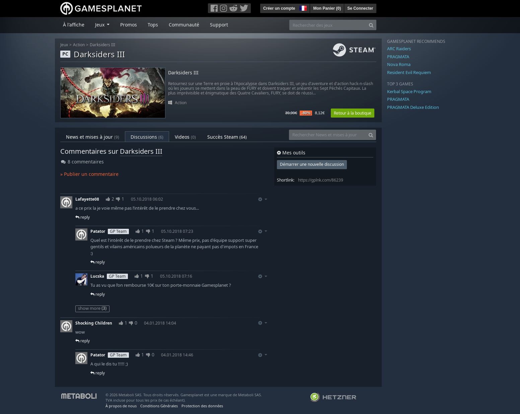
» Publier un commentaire (89, 174)
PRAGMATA (398, 57)
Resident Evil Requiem (409, 72)
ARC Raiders (399, 49)
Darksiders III (102, 44)
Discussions (147, 137)
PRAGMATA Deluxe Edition (413, 107)
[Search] (371, 25)
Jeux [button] (100, 24)
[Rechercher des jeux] (327, 25)
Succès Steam (227, 137)
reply (82, 217)
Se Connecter (360, 8)
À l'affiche (73, 24)
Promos (128, 24)
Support (219, 24)
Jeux (64, 44)
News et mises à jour (92, 137)
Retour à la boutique (352, 113)
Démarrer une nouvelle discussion (312, 164)
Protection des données (202, 405)
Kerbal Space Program (409, 91)
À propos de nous (121, 405)
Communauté (184, 24)
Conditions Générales (159, 405)
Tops (153, 24)
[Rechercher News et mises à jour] (327, 135)
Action (79, 44)
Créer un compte (279, 8)
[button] (302, 7)
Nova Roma (399, 64)
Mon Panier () (327, 8)
